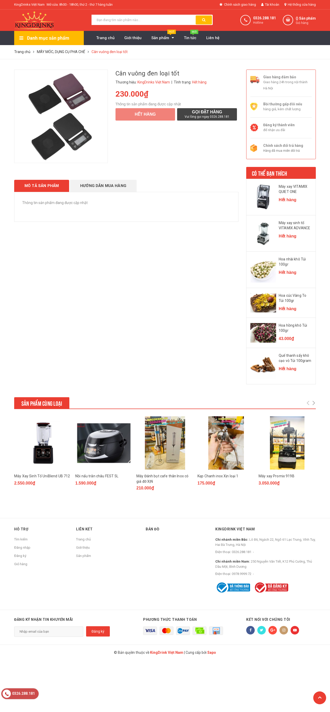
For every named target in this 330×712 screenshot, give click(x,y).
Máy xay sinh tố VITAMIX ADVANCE (294, 225)
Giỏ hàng (20, 564)
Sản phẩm (83, 556)
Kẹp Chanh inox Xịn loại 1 (217, 476)
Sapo (211, 652)
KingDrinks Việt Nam (29, 4)
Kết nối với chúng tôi (268, 619)
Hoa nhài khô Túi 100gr (292, 261)
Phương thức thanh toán (170, 619)
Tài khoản (270, 4)
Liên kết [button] (84, 529)
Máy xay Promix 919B (276, 476)
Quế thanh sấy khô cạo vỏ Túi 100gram (295, 358)
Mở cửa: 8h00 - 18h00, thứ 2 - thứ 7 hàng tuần (80, 4)
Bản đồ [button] (152, 529)
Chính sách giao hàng (237, 4)
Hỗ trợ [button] (21, 529)
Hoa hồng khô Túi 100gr (293, 328)
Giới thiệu (83, 547)
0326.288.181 (264, 18)
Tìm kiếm (21, 539)
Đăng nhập (22, 547)
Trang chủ (83, 539)
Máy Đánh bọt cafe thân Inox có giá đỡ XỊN (162, 479)
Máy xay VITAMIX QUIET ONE (293, 189)
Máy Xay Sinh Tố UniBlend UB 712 (42, 476)
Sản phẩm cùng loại (41, 403)
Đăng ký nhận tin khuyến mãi (43, 619)
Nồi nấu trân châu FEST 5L (97, 476)
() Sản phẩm (306, 20)
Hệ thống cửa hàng (300, 4)
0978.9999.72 (241, 574)
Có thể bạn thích (269, 173)
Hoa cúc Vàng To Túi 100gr (292, 298)
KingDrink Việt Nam (235, 529)
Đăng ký (20, 556)
